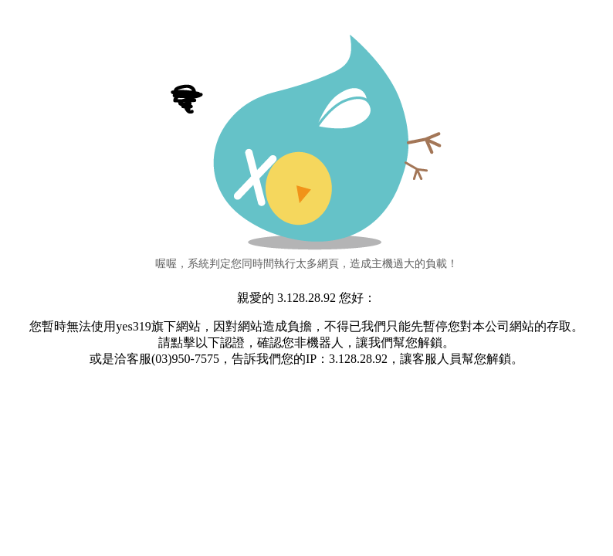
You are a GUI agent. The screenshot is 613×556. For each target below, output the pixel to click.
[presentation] (306, 417)
